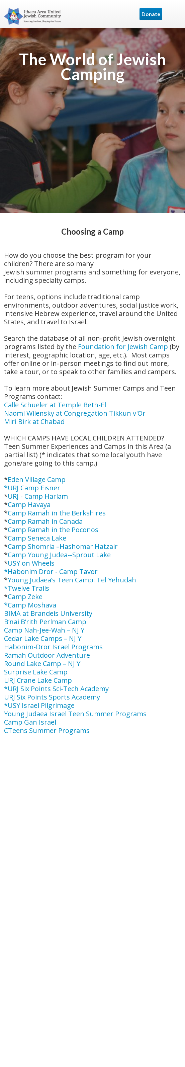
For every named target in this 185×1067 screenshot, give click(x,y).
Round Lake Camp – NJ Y (42, 663)
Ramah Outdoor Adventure (47, 655)
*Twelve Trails (26, 588)
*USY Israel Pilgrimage (39, 705)
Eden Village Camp (37, 479)
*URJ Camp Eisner (32, 487)
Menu (173, 14)
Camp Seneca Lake (37, 538)
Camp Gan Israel (30, 722)
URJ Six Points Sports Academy (52, 697)
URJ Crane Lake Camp (38, 680)
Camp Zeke (25, 596)
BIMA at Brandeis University (48, 613)
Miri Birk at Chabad (34, 421)
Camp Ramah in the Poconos (53, 529)
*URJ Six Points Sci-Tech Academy (56, 688)
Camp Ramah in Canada (45, 521)
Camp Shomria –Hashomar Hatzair (63, 546)
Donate (151, 14)
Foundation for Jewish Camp (123, 346)
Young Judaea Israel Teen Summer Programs (75, 713)
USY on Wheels (31, 563)
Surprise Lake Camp (36, 671)
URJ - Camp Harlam (38, 496)
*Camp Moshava (30, 604)
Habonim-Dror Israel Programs (53, 646)
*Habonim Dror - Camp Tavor (51, 571)
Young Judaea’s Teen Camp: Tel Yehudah (72, 579)
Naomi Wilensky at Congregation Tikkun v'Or (75, 413)
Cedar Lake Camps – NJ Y (42, 638)
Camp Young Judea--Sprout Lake (59, 554)
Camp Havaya (29, 504)
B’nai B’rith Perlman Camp (45, 621)
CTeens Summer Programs (47, 730)
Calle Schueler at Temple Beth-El (55, 404)
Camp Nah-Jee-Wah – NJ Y (44, 630)
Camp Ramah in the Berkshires (57, 512)
